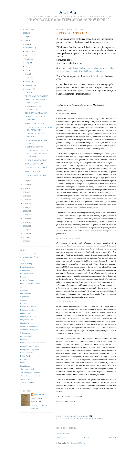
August (28, 63)
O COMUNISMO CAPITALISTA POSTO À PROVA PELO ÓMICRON (38, 153)
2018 (25, 192)
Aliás (68, 12)
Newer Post (60, 437)
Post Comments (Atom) (76, 443)
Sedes (22, 363)
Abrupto (23, 260)
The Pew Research (27, 369)
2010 (25, 222)
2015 (25, 203)
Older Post (112, 437)
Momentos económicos (29, 326)
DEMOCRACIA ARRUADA (36, 113)
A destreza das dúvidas (29, 254)
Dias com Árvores (27, 280)
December (29, 48)
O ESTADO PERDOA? (34, 147)
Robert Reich (25, 356)
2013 (25, 211)
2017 (25, 196)
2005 (25, 241)
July (27, 66)
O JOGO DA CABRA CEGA (36, 160)
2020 (25, 184)
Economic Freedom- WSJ (30, 283)
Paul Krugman (25, 336)
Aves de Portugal (26, 264)
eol (21, 287)
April (27, 78)
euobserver (24, 290)
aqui (96, 76)
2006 (25, 237)
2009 (25, 226)
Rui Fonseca (40, 394)
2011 (25, 218)
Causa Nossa (25, 270)
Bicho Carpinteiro (27, 267)
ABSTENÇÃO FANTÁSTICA (36, 96)
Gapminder (24, 297)
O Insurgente (25, 333)
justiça (89, 419)
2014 (25, 207)
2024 (25, 37)
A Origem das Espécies (29, 257)
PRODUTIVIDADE (32, 171)
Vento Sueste (25, 379)
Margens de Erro (26, 320)
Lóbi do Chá (25, 313)
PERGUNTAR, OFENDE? (35, 123)
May (27, 74)
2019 (25, 188)
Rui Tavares (24, 359)
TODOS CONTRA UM (34, 164)
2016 (25, 200)
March (28, 81)
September (29, 59)
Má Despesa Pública (28, 316)
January (28, 89)
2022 (25, 44)
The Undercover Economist (30, 376)
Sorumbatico (25, 366)
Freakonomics (25, 293)
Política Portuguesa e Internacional (33, 343)
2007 (25, 233)
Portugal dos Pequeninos (29, 346)
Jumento (23, 300)
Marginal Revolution (28, 323)
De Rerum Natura (27, 274)
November (29, 51)
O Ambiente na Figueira (29, 329)
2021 (25, 181)
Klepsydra (24, 303)
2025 (25, 33)
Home (86, 437)
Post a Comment (62, 433)
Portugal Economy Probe (29, 349)
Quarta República (26, 353)
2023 (25, 40)
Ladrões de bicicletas (28, 306)
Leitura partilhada (27, 310)
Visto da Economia (27, 382)
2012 (25, 215)
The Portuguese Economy (30, 372)
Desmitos (23, 277)
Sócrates (98, 419)
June (27, 70)
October (28, 55)
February (29, 85)
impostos (80, 419)
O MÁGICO (29, 92)
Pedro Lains (24, 339)
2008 (25, 230)
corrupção (69, 419)
